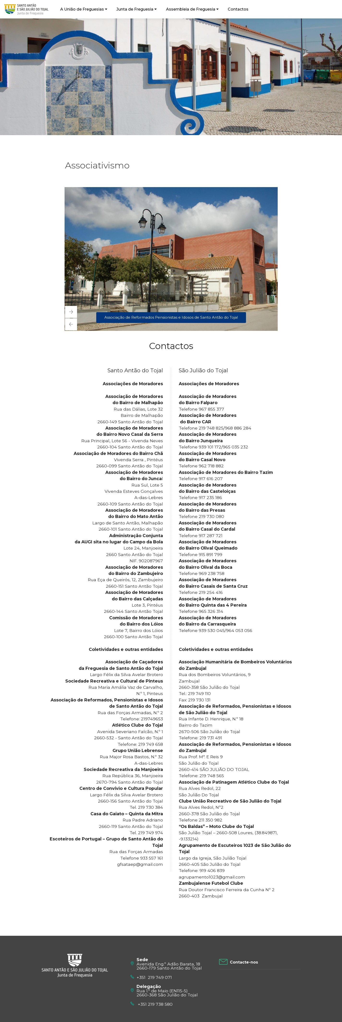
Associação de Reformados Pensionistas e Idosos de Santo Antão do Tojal (171, 317)
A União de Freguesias (80, 9)
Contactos (236, 9)
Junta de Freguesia (133, 9)
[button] (71, 324)
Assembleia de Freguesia (189, 9)
